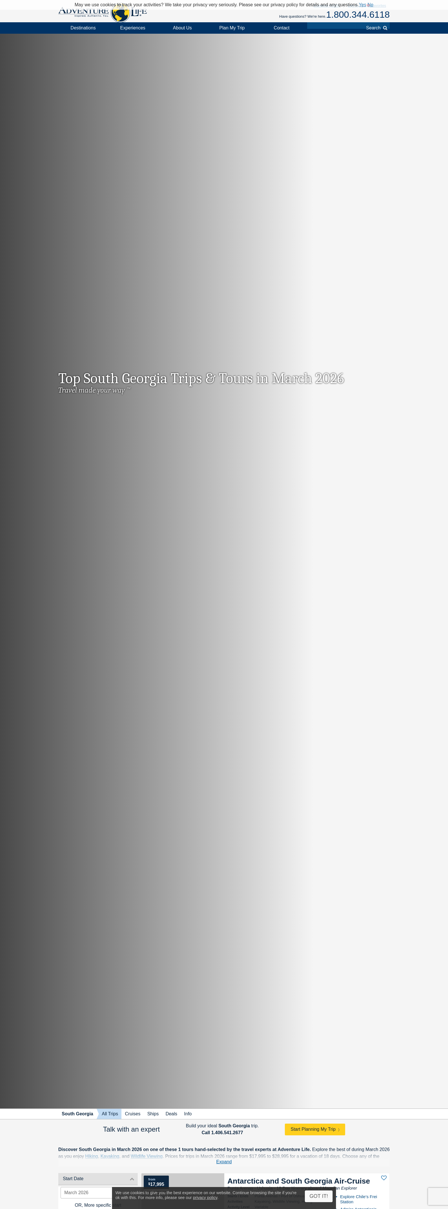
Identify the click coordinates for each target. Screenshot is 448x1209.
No (370, 4)
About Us (182, 27)
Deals (171, 1113)
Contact (281, 27)
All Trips (110, 1113)
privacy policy (205, 1197)
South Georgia (77, 1113)
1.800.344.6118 (358, 14)
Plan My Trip (232, 27)
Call (222, 1132)
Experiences (132, 27)
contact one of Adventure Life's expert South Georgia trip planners (252, 1163)
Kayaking (110, 1156)
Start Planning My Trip (313, 1129)
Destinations (83, 27)
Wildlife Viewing (147, 1156)
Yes (362, 4)
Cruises (132, 1113)
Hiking (91, 1156)
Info (188, 1113)
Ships (153, 1113)
